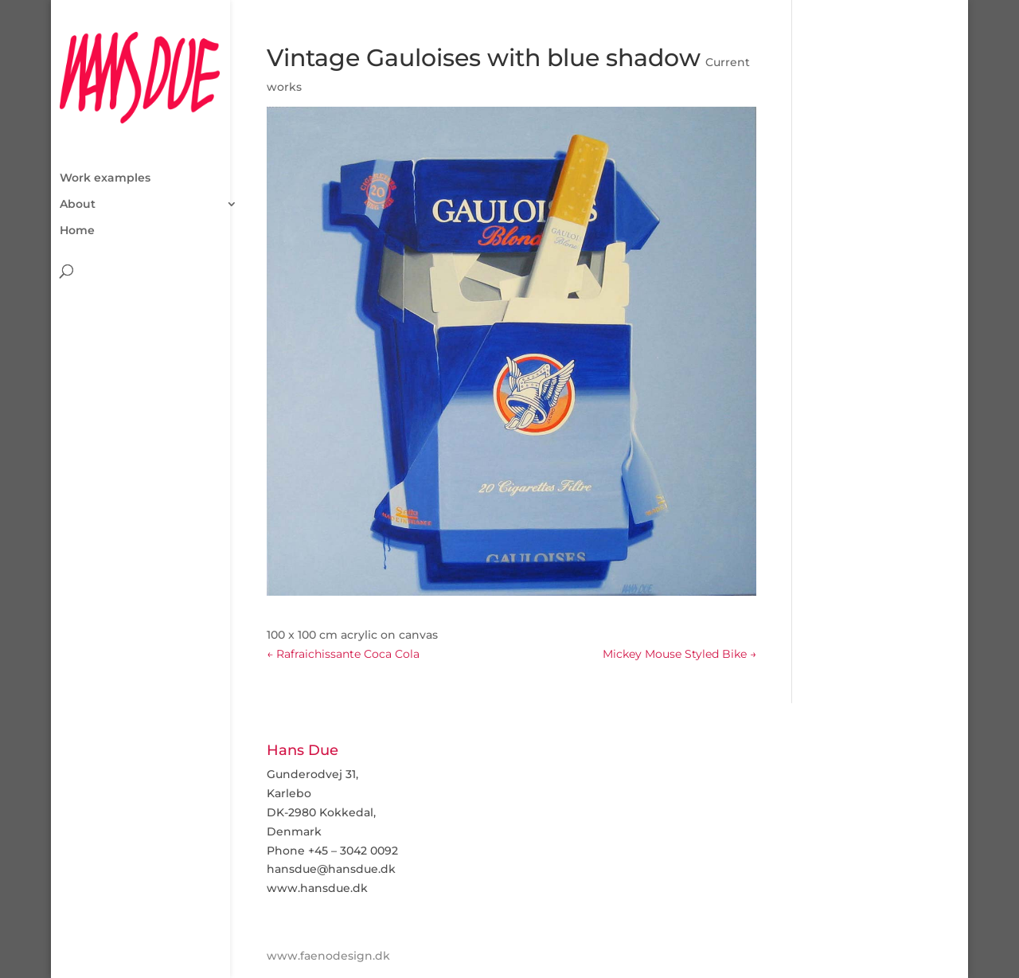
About (78, 149)
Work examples (105, 123)
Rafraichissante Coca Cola (343, 654)
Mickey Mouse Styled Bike (679, 654)
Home (77, 176)
